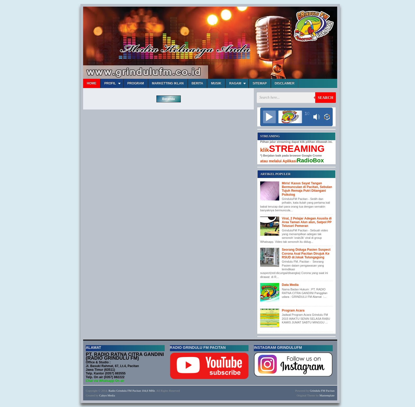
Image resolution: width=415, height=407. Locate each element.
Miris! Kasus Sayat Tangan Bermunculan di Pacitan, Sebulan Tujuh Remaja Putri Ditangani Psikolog (307, 188)
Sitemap (259, 83)
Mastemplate (327, 395)
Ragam (235, 83)
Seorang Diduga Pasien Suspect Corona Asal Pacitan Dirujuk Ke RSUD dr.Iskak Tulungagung (306, 253)
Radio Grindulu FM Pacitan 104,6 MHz (132, 390)
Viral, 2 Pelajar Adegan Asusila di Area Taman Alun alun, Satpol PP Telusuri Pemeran (307, 222)
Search (325, 98)
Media (111, 395)
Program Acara (293, 310)
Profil (110, 83)
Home (91, 83)
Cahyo (103, 395)
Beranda (168, 99)
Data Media (290, 285)
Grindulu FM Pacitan (322, 390)
